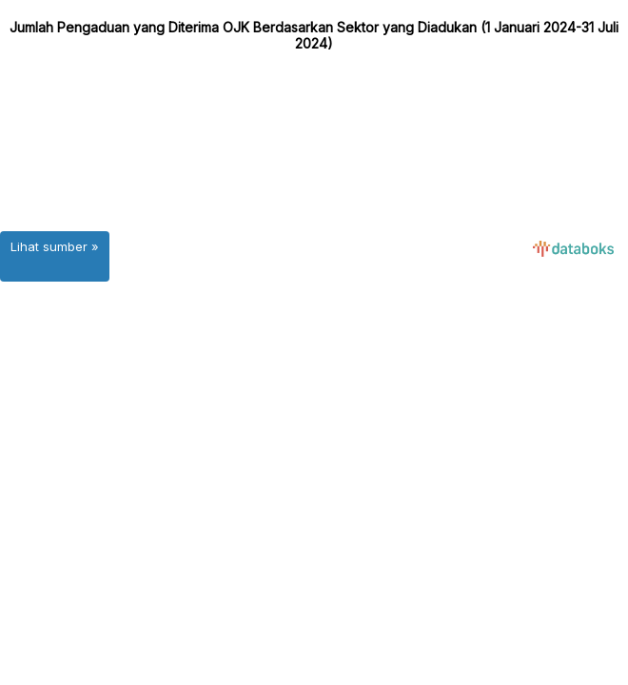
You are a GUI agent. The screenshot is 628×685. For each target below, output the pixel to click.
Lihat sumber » (54, 246)
